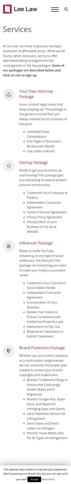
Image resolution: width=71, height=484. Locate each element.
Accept (34, 479)
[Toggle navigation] (55, 9)
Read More (48, 479)
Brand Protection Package (42, 347)
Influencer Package (36, 243)
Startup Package (33, 162)
